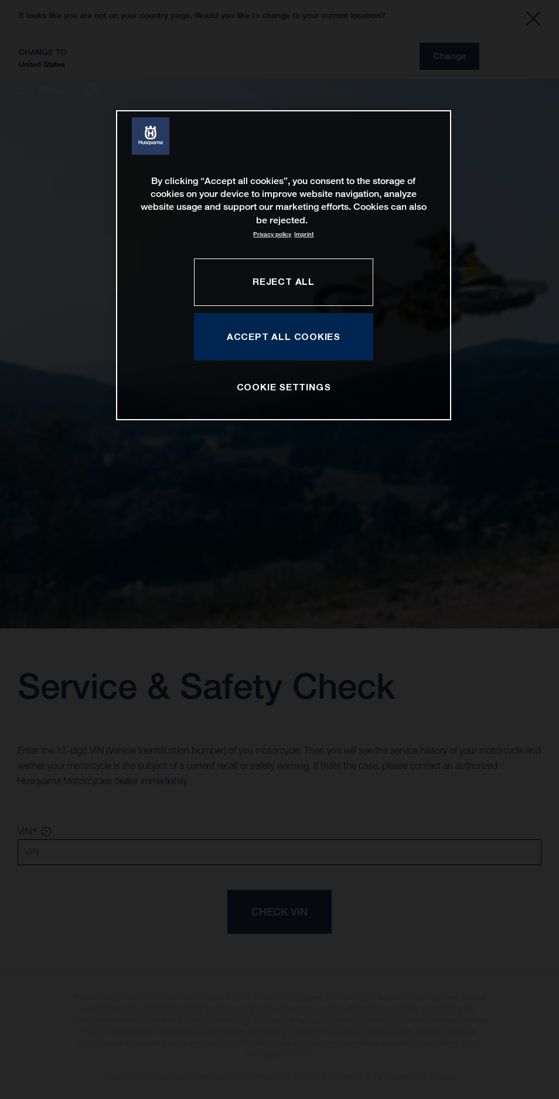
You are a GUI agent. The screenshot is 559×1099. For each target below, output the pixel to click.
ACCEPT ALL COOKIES (283, 336)
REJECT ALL (284, 281)
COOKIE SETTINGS (284, 387)
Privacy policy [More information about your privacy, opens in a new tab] (272, 234)
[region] (283, 265)
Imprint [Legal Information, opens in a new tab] (303, 234)
